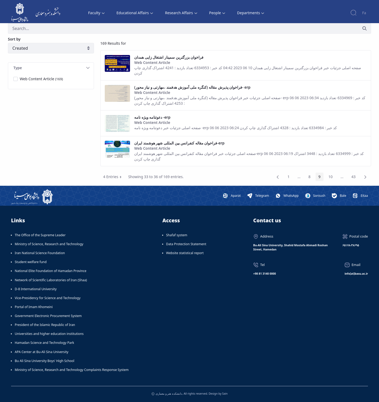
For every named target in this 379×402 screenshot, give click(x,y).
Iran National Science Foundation (40, 253)
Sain (225, 393)
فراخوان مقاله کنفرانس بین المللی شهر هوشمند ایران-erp (179, 142)
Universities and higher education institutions (49, 333)
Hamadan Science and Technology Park (44, 342)
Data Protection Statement (186, 244)
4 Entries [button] (114, 177)
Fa (364, 12)
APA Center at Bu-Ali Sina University (41, 352)
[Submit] (364, 28)
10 (332, 177)
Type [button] (51, 67)
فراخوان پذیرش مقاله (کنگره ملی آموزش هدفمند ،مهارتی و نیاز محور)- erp (192, 87)
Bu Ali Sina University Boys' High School (44, 361)
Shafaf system (176, 235)
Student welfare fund (31, 262)
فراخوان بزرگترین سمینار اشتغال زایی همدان (168, 57)
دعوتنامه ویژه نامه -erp (152, 117)
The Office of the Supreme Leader (40, 235)
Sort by (14, 39)
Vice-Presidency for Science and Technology (48, 298)
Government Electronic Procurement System (48, 316)
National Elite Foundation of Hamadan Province (50, 271)
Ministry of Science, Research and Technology (49, 244)
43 (354, 177)
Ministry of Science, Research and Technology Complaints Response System (72, 370)
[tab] (51, 68)
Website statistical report (185, 253)
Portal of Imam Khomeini (34, 307)
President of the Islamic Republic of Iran (45, 325)
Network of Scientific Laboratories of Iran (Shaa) (51, 280)
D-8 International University (36, 289)
